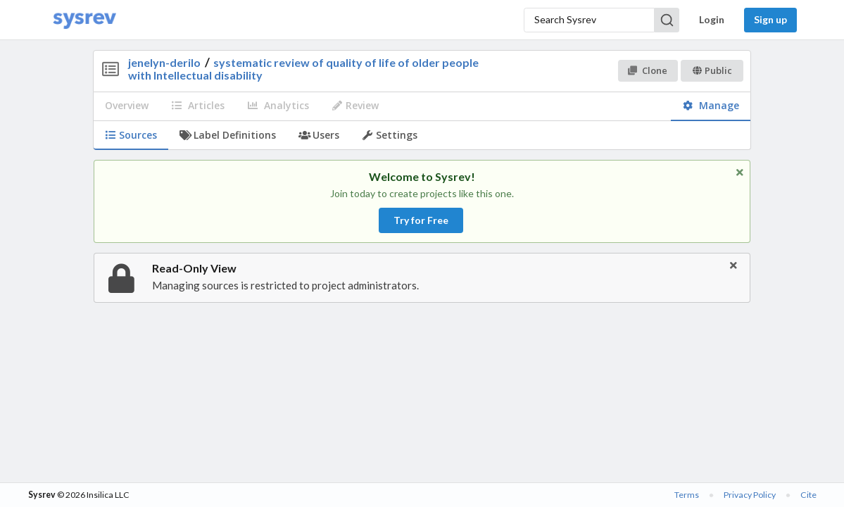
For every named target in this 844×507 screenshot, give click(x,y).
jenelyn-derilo (164, 62)
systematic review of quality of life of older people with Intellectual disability (303, 69)
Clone (647, 70)
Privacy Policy (750, 494)
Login (711, 19)
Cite (808, 494)
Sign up (770, 19)
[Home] (84, 20)
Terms (686, 494)
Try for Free (420, 220)
